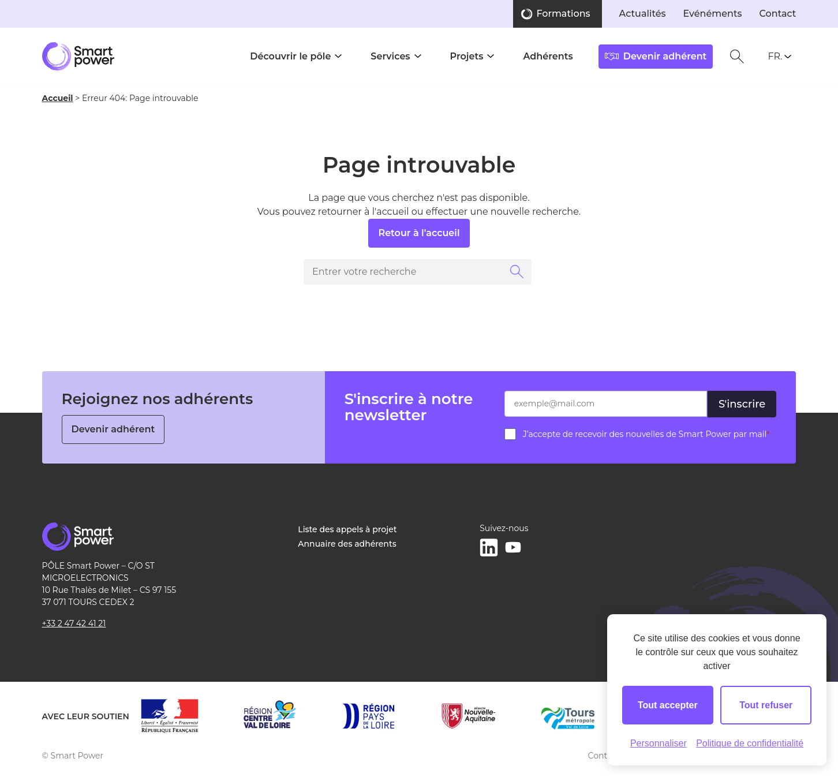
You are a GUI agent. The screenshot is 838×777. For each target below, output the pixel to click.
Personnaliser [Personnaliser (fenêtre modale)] (658, 743)
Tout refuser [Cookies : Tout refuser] (765, 705)
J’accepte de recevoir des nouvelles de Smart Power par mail (646, 434)
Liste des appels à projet (347, 529)
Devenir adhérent (113, 429)
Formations (563, 13)
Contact (778, 13)
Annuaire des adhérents (347, 544)
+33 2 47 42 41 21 (74, 623)
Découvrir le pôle (290, 56)
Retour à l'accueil (418, 232)
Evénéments (712, 13)
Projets (467, 56)
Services (390, 56)
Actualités (642, 13)
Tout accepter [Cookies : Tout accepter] (668, 705)
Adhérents (548, 56)
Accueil (57, 98)
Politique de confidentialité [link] (749, 743)
